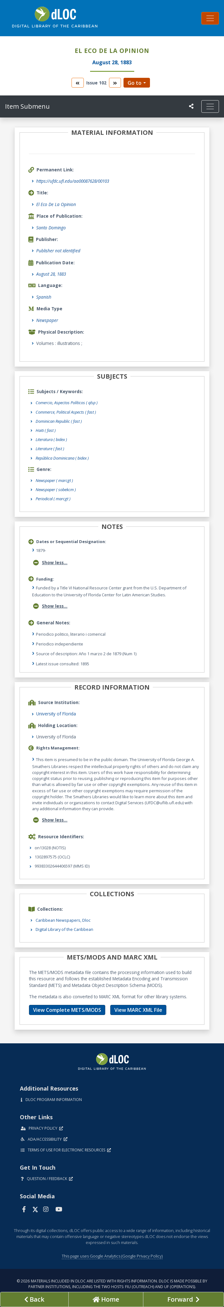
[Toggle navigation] (210, 18)
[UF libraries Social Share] (191, 106)
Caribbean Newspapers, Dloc (63, 920)
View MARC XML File (138, 1009)
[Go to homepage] (105, 1299)
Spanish (43, 297)
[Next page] (183, 1299)
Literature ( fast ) (50, 448)
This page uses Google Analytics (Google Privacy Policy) (112, 1256)
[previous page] (34, 1299)
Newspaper (47, 320)
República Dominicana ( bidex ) (62, 458)
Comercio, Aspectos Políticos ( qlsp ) (67, 402)
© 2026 (112, 1283)
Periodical (53, 499)
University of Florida (56, 714)
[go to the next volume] (115, 83)
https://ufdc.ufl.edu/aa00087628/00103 (72, 181)
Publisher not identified (58, 251)
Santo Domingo (51, 228)
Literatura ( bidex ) (51, 439)
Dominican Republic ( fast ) (59, 421)
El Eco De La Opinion (56, 204)
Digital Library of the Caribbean (64, 929)
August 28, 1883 (51, 274)
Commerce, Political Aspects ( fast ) (66, 412)
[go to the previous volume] (77, 83)
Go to (134, 82)
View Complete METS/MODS (67, 1009)
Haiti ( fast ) (46, 430)
